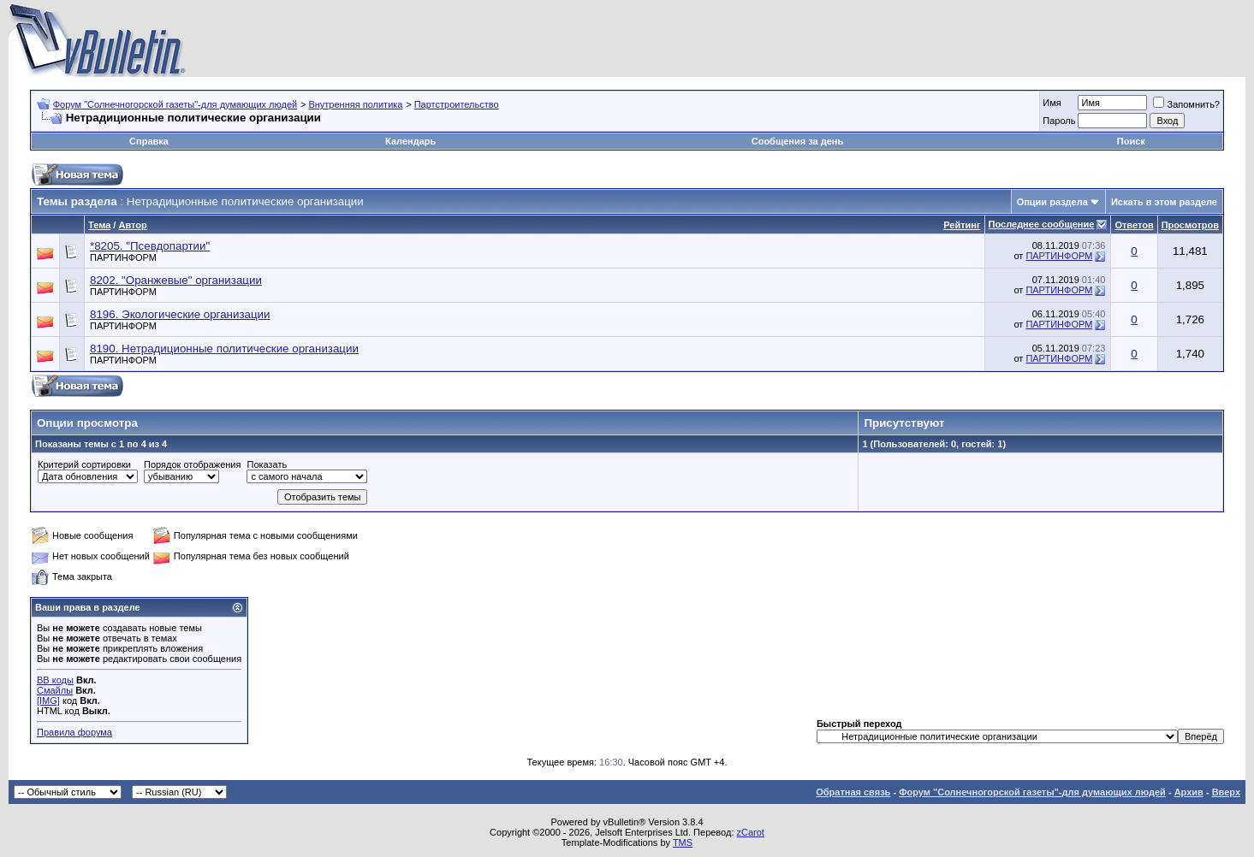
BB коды (55, 680)
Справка (149, 141)
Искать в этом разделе (1164, 202)
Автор (132, 225)
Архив (1188, 792)
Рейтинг (961, 225)
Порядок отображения (192, 464)
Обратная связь (853, 792)
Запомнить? (1186, 104)
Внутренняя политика (355, 104)
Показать (267, 464)
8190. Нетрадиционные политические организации (224, 348)
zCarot (750, 832)
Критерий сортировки (84, 464)
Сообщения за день (797, 141)
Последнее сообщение (1042, 224)
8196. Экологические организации (180, 314)
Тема (99, 225)
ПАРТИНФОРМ (123, 257)
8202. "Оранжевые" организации (176, 280)
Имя (1052, 103)
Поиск (1131, 141)
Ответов (1133, 225)
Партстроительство (456, 104)
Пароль (1059, 120)
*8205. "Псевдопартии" (150, 245)
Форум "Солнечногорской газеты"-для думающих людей (175, 104)
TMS (682, 842)
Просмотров (1190, 225)
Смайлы (55, 690)
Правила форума (74, 732)
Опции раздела (1052, 202)
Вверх (1226, 792)
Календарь (410, 141)
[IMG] (48, 700)
